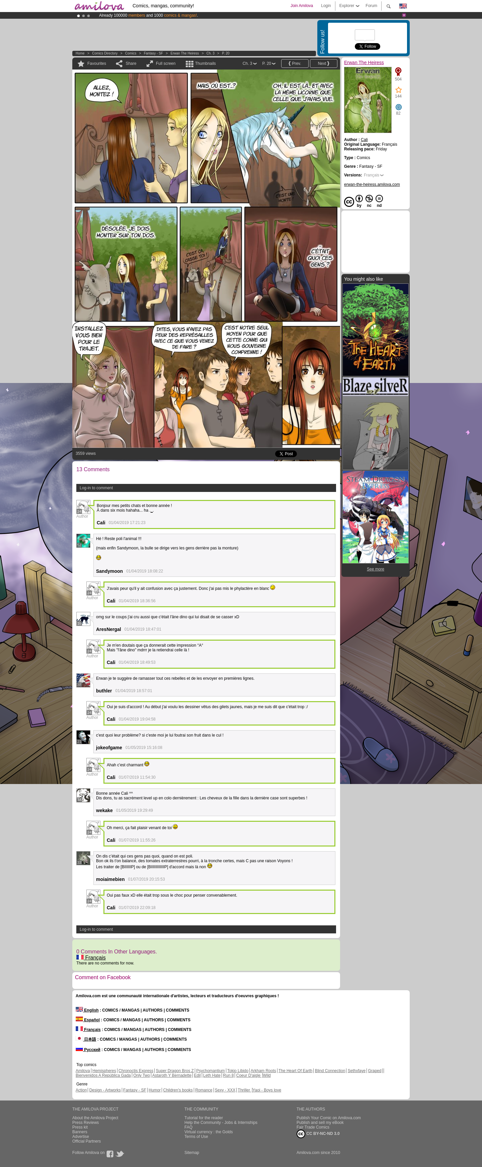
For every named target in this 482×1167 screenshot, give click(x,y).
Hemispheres (104, 1070)
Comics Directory (104, 53)
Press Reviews (85, 1122)
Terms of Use (196, 1136)
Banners (79, 1132)
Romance (203, 1090)
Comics (130, 53)
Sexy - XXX (225, 1090)
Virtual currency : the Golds (208, 1132)
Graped (374, 1070)
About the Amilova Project (95, 1118)
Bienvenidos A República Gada (103, 1075)
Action (81, 1090)
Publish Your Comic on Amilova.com (329, 1118)
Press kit (80, 1127)
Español (88, 1020)
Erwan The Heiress (184, 53)
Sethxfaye (357, 1070)
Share (131, 63)
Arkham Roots (263, 1070)
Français (91, 957)
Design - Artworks (105, 1090)
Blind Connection (330, 1070)
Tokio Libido (237, 1070)
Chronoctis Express (135, 1070)
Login (326, 5)
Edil (197, 1075)
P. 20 (225, 53)
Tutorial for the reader (203, 1118)
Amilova (83, 1070)
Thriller (244, 1090)
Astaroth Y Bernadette (172, 1075)
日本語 (86, 1039)
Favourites (96, 63)
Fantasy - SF (153, 53)
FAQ (188, 1127)
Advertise (80, 1136)
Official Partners (86, 1141)
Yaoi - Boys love (266, 1090)
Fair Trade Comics (313, 1127)
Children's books (177, 1090)
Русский (88, 1049)
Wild (266, 1075)
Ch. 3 (211, 53)
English (87, 1010)
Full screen (166, 63)
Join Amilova (302, 5)
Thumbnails (205, 63)
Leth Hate (212, 1075)
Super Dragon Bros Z (174, 1070)
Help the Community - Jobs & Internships (220, 1122)
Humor (155, 1090)
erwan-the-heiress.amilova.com (372, 184)
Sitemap (191, 1152)
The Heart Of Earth (295, 1070)
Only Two (141, 1075)
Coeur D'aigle (249, 1075)
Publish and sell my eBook (320, 1122)
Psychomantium (210, 1070)
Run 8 (228, 1075)
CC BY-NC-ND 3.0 (318, 1134)
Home (80, 53)
